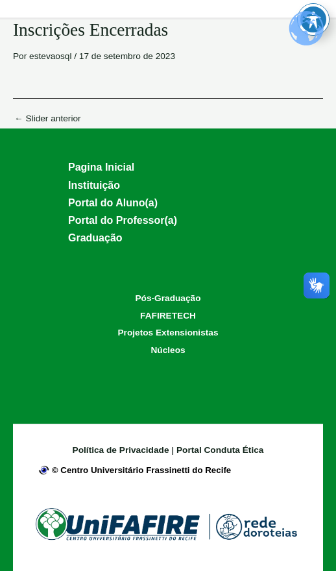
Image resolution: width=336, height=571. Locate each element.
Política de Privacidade (122, 450)
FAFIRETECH (168, 316)
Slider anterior (47, 118)
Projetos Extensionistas (168, 332)
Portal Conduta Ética (219, 450)
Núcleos (167, 350)
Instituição (94, 185)
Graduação (95, 237)
